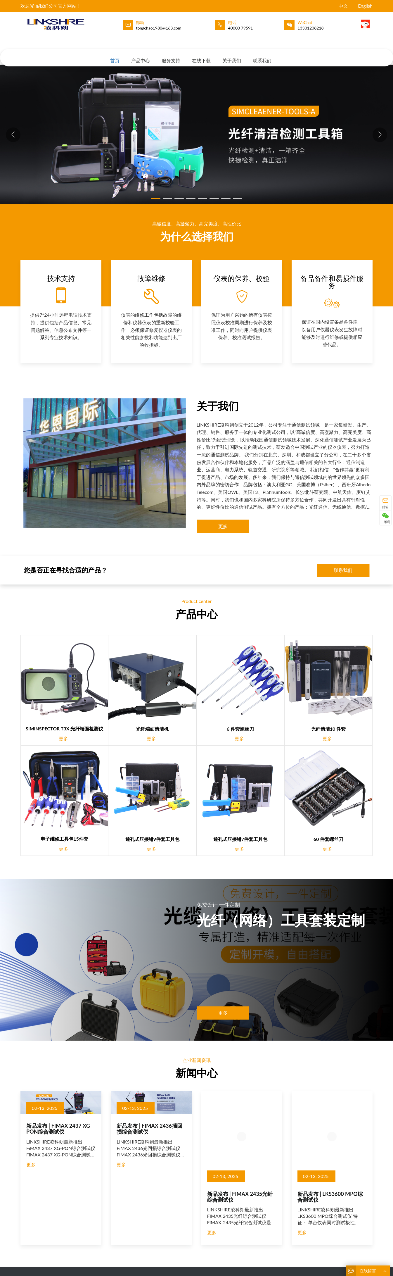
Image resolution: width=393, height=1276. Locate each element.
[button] (380, 134)
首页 (115, 55)
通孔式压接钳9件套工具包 (152, 839)
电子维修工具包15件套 (64, 839)
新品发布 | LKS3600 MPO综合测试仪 (330, 1197)
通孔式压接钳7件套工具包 (240, 839)
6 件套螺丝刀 (240, 729)
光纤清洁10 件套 (328, 729)
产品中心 (140, 55)
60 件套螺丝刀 (328, 839)
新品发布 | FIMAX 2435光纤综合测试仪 (240, 1197)
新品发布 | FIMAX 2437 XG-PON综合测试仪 (59, 1128)
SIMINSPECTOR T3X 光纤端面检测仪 (64, 728)
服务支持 (171, 55)
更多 (223, 526)
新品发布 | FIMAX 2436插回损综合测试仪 (149, 1128)
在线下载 (201, 55)
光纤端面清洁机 (152, 729)
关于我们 (231, 55)
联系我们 (262, 55)
